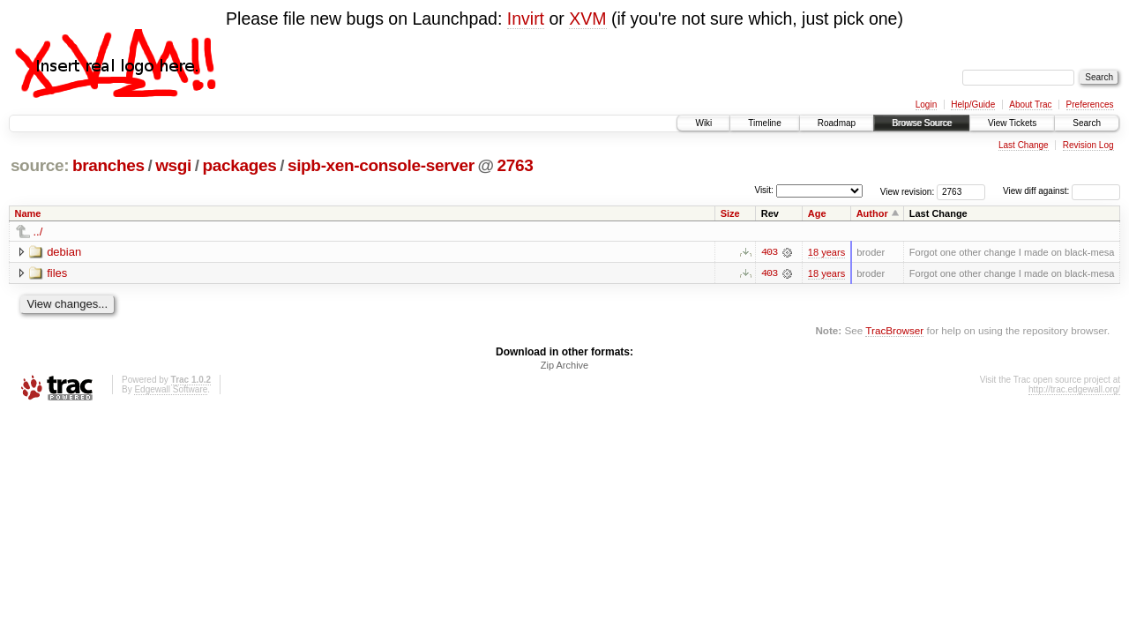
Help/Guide (973, 104)
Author (872, 213)
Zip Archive (564, 366)
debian (64, 251)
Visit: (764, 190)
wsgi (173, 165)
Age (817, 213)
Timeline (764, 123)
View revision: (907, 191)
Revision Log (1088, 145)
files (57, 273)
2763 (515, 165)
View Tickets (1012, 123)
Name (28, 213)
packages (240, 165)
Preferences (1090, 104)
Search (1087, 123)
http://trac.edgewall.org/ (1074, 390)
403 (769, 252)
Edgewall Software (170, 390)
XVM (587, 18)
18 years (826, 252)
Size (730, 213)
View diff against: (1061, 191)
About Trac (1030, 104)
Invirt (525, 18)
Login (926, 104)
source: (40, 165)
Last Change (1023, 145)
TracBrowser (894, 330)
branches (108, 165)
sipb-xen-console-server (381, 165)
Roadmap (837, 123)
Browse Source (922, 123)
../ (38, 231)
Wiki (703, 123)
